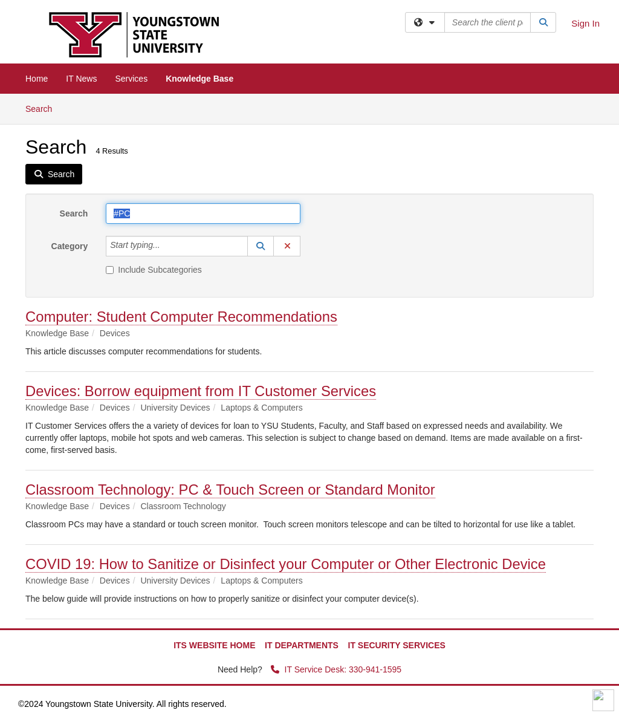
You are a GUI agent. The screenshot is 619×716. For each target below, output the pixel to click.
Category (69, 246)
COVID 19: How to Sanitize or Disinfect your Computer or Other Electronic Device (285, 564)
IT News (81, 78)
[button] (260, 246)
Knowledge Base (199, 78)
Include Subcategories (154, 270)
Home (36, 78)
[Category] (166, 246)
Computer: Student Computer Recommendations (181, 316)
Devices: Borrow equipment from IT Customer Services (200, 391)
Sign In (585, 23)
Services (131, 78)
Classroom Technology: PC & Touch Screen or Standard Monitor (230, 489)
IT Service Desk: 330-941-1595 (336, 669)
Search (43, 108)
